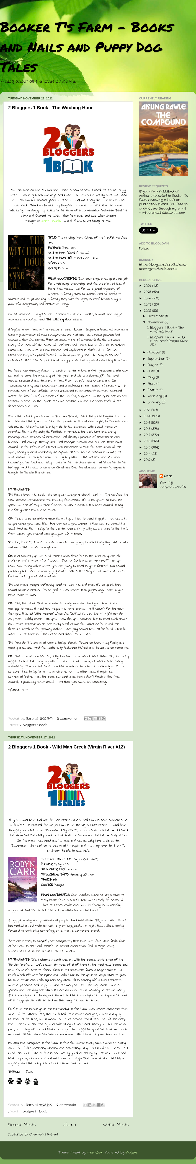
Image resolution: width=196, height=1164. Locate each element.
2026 (148, 286)
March (153, 390)
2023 (148, 304)
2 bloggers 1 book (33, 725)
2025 (148, 292)
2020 (148, 416)
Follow (144, 249)
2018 (147, 429)
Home (69, 1125)
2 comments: (67, 719)
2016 (147, 441)
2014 (148, 454)
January (154, 402)
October (154, 352)
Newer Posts (22, 1125)
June (151, 371)
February (155, 396)
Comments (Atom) (43, 1134)
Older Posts (116, 1125)
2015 (147, 447)
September (156, 359)
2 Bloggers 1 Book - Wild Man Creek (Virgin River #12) (66, 746)
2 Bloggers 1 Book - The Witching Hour (50, 107)
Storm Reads (51, 220)
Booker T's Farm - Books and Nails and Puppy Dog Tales (86, 46)
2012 (147, 460)
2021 (147, 410)
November (156, 322)
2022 (148, 311)
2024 (148, 298)
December (156, 316)
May (151, 377)
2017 (147, 435)
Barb (168, 476)
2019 (147, 423)
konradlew (95, 1152)
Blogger (131, 1152)
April (151, 384)
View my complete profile (173, 484)
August (153, 365)
